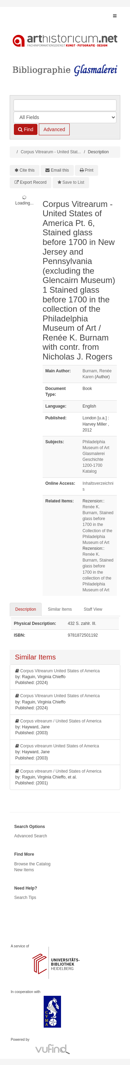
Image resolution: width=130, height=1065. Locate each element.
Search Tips (25, 897)
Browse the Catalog (32, 864)
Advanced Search (30, 836)
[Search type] (65, 117)
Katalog (90, 471)
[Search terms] (65, 105)
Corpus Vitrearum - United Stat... (51, 151)
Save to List (73, 182)
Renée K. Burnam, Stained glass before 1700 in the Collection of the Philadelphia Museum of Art (98, 524)
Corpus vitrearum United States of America (59, 746)
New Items (24, 869)
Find (25, 129)
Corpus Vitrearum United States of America (59, 670)
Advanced (54, 129)
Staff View (93, 609)
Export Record (33, 182)
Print (89, 170)
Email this (60, 170)
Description (25, 609)
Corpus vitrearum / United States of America (60, 721)
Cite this (27, 170)
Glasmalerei (94, 453)
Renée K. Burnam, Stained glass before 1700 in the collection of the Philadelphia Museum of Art (98, 572)
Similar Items (60, 609)
